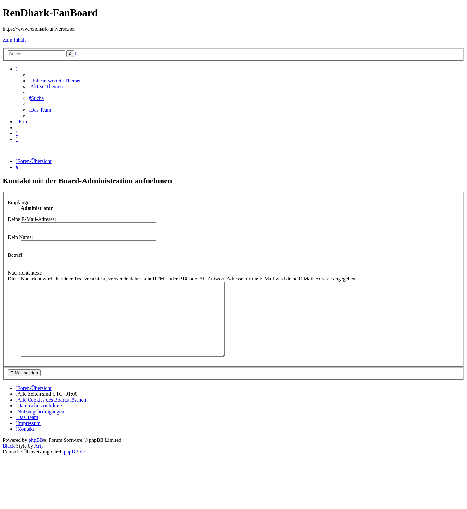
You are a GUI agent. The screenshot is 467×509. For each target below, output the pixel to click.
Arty (38, 460)
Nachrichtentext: (25, 273)
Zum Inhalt (14, 40)
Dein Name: (20, 237)
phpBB (36, 454)
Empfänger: (20, 202)
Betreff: (16, 255)
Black (9, 460)
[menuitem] (55, 80)
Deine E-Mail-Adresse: (32, 219)
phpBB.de (74, 466)
